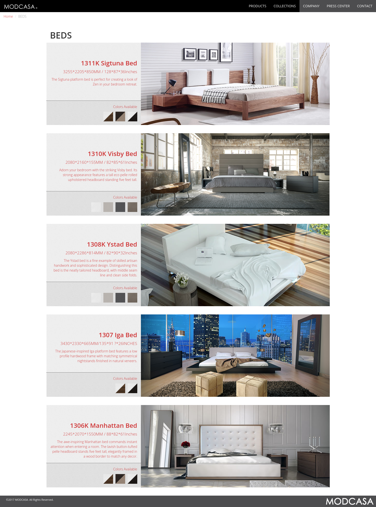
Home (8, 16)
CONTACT (364, 6)
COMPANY (311, 6)
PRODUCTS (257, 6)
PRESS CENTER (338, 6)
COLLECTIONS (285, 6)
